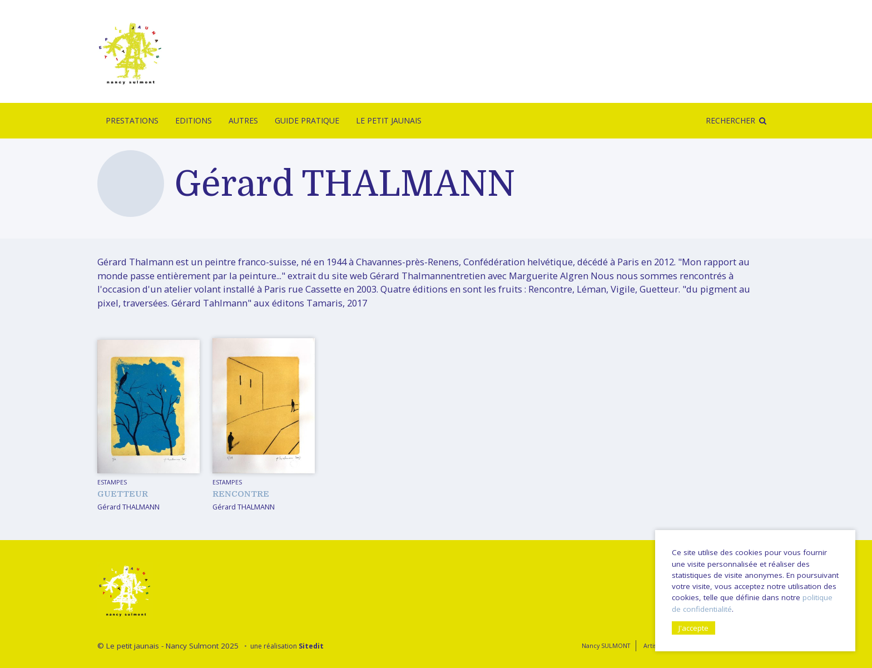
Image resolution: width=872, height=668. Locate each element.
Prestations (132, 120)
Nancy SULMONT (606, 645)
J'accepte (693, 628)
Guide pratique (307, 120)
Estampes (112, 482)
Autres (243, 120)
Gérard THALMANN (128, 507)
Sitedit (311, 646)
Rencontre (240, 494)
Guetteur (122, 494)
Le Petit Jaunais (389, 120)
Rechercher (730, 120)
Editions (193, 120)
